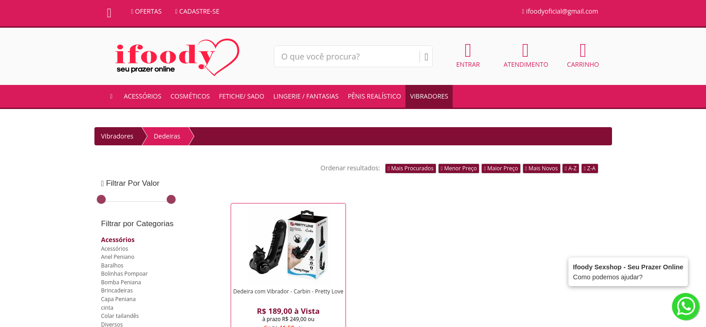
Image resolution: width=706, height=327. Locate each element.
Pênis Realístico (374, 96)
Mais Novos (541, 168)
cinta (107, 308)
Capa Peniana (118, 299)
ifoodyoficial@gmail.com (560, 11)
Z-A (590, 168)
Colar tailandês (120, 316)
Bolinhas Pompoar (124, 273)
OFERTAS (146, 11)
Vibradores (429, 96)
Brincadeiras (117, 290)
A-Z (571, 168)
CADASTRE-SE (197, 11)
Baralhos (112, 265)
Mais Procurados (411, 168)
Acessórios (143, 96)
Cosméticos (190, 96)
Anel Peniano (117, 257)
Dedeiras (167, 136)
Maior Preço (501, 168)
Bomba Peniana (121, 282)
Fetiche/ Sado (241, 96)
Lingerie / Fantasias (306, 96)
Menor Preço (459, 168)
